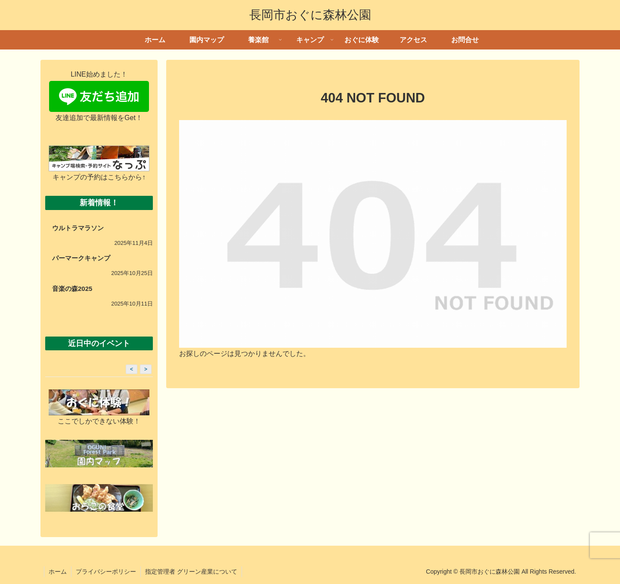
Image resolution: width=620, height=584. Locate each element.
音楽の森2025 (72, 288)
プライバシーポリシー (106, 571)
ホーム (58, 571)
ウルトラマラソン (78, 228)
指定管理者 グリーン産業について (191, 571)
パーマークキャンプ (81, 258)
